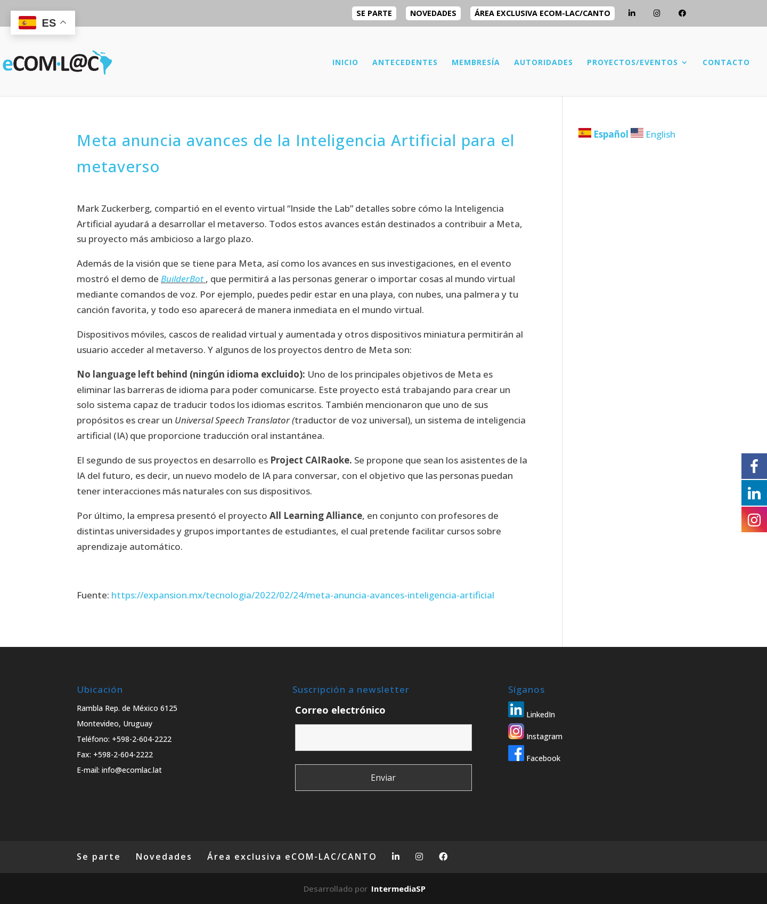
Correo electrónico (340, 709)
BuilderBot (182, 279)
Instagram (535, 736)
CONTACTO (726, 63)
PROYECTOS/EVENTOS (632, 63)
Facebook (534, 758)
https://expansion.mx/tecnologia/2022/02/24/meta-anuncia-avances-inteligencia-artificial (302, 595)
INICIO (345, 63)
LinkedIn (531, 714)
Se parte (374, 13)
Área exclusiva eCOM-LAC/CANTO (542, 13)
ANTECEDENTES (405, 63)
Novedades (433, 13)
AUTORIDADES (543, 63)
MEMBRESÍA (476, 63)
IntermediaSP (398, 888)
